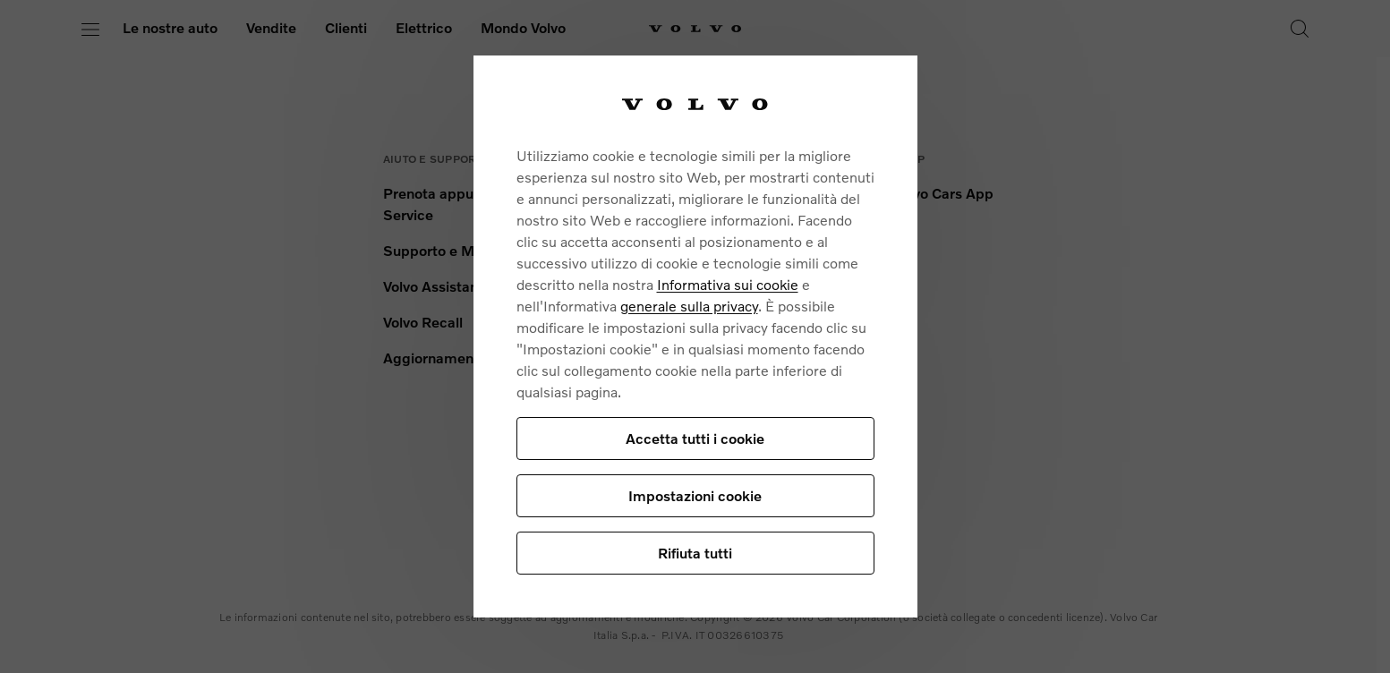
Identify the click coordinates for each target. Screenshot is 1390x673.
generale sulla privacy (689, 305)
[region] (695, 336)
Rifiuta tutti (695, 552)
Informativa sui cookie (727, 284)
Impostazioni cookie (695, 495)
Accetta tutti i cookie (695, 438)
